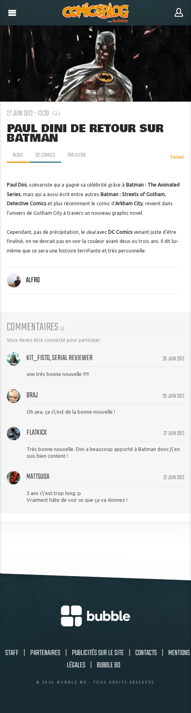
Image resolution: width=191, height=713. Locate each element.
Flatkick (37, 433)
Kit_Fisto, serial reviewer (60, 358)
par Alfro (77, 155)
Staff (12, 653)
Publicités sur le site (98, 653)
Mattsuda (38, 477)
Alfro (23, 280)
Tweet (177, 157)
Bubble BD (108, 665)
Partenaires (45, 653)
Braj (32, 395)
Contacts (146, 653)
